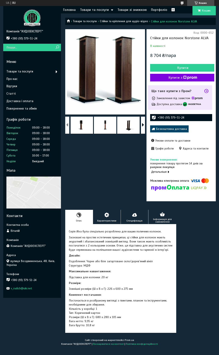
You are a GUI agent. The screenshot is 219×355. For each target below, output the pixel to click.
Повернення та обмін (21, 108)
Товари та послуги (94, 10)
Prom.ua (129, 340)
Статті (11, 94)
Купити (182, 68)
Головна (69, 10)
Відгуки (11, 86)
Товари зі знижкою (132, 10)
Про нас (12, 79)
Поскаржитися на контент (108, 343)
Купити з (183, 77)
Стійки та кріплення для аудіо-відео (124, 21)
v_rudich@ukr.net (21, 288)
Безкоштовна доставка (171, 129)
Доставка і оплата (19, 101)
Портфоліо (159, 10)
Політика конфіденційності (142, 343)
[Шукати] (57, 47)
